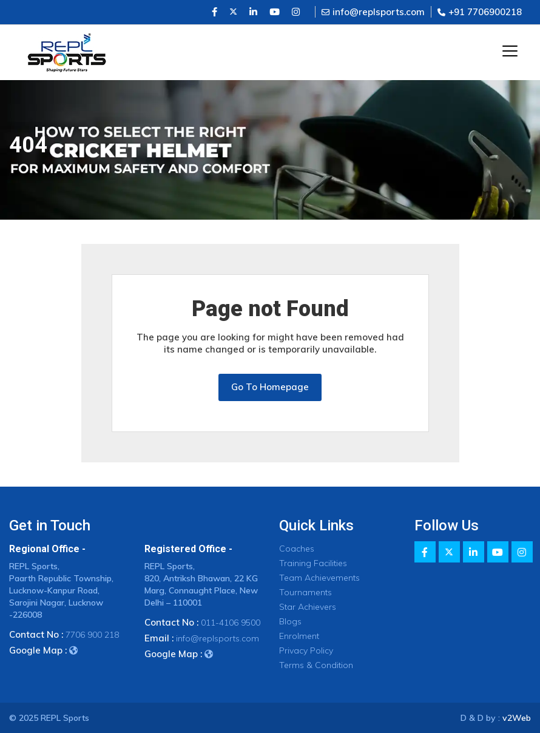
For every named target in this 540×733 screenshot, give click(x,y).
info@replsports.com (373, 12)
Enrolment (299, 635)
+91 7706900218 (479, 12)
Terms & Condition (316, 665)
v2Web (516, 717)
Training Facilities (313, 563)
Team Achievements (319, 577)
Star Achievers (307, 606)
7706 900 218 (92, 634)
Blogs (290, 621)
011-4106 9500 (230, 622)
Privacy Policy (306, 650)
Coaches (296, 548)
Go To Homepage (270, 387)
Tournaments (305, 592)
